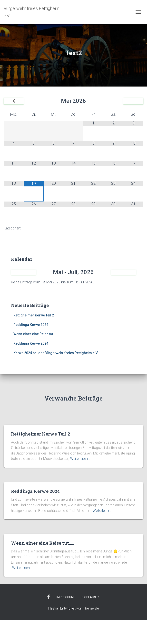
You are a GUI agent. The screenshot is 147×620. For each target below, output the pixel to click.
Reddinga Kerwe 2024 (30, 325)
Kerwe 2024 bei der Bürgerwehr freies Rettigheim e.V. (55, 353)
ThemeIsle (91, 608)
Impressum (65, 597)
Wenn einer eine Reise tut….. (35, 334)
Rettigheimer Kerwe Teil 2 (33, 315)
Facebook (48, 597)
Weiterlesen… (80, 459)
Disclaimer (90, 597)
